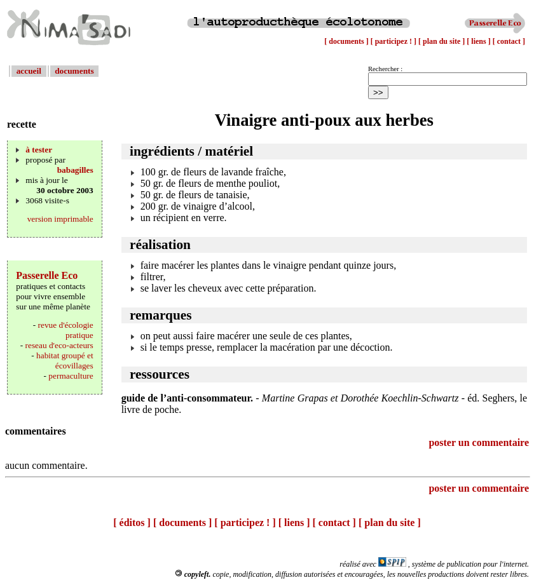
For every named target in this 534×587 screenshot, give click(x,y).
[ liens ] (479, 41)
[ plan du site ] (442, 41)
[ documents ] (347, 41)
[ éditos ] (132, 522)
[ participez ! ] (394, 41)
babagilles (75, 170)
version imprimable (60, 219)
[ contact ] (509, 41)
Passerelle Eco (47, 275)
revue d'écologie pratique (65, 330)
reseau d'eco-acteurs (59, 345)
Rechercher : (385, 68)
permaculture (70, 376)
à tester (38, 149)
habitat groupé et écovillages (64, 360)
